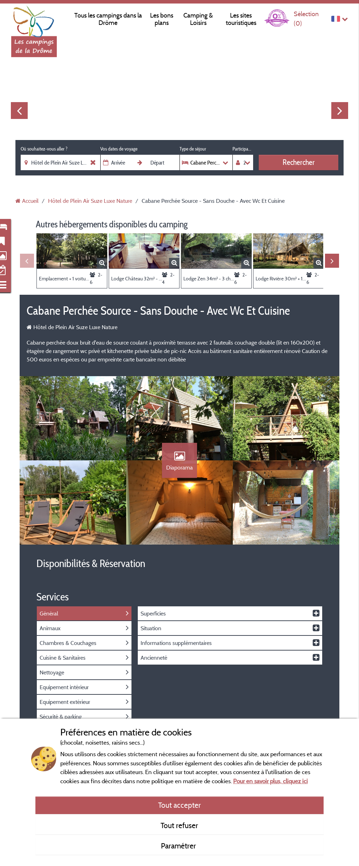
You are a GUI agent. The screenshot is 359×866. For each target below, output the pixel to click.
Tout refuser (179, 825)
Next (339, 110)
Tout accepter (179, 805)
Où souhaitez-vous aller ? (44, 149)
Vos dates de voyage (118, 149)
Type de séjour (193, 149)
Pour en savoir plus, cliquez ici (270, 781)
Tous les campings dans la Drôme (108, 19)
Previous (19, 110)
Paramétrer (179, 845)
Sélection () (306, 18)
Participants (242, 149)
